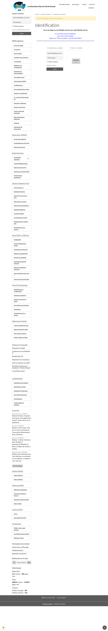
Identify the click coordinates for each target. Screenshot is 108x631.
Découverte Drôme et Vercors (20, 516)
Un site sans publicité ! (20, 145)
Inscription (76, 62)
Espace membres (46, 15)
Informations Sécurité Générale (20, 277)
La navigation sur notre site (21, 149)
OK (29, 587)
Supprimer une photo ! (19, 578)
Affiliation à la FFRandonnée (18, 68)
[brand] (31, 6)
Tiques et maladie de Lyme (21, 344)
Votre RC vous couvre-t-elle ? (21, 206)
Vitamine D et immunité (20, 364)
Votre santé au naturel (20, 352)
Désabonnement (17, 575)
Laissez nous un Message (20, 572)
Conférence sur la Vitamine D (21, 371)
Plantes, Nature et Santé (21, 356)
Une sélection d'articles (20, 414)
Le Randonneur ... (18, 87)
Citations (16, 128)
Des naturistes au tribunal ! (21, 323)
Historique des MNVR (20, 83)
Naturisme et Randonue (20, 510)
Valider (55, 69)
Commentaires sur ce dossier (20, 332)
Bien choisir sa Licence (20, 211)
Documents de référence (21, 263)
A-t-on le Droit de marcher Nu (21, 103)
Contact (84, 4)
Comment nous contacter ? (21, 58)
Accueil (37, 15)
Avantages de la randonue (21, 402)
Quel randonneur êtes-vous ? (21, 289)
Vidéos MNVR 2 (18, 500)
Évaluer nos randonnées (20, 97)
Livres (15, 535)
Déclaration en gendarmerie (18, 185)
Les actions (17, 50)
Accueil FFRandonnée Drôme (20, 258)
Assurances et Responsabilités (18, 74)
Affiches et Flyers (19, 562)
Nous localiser (18, 54)
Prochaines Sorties (63, 4)
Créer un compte (16, 30)
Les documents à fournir (21, 230)
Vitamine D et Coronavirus (20, 379)
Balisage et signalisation (21, 267)
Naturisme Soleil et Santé (21, 348)
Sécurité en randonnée (20, 271)
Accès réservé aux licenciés (19, 295)
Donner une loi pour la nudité (20, 318)
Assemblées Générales (17, 165)
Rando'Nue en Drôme (20, 406)
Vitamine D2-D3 (17, 375)
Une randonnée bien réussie (19, 92)
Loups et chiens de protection (19, 117)
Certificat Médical (19, 226)
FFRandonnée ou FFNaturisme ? (18, 308)
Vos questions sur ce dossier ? (19, 241)
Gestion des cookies (60, 628)
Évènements (17, 327)
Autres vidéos (18, 525)
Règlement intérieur (19, 201)
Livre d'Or (91, 4)
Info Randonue (18, 418)
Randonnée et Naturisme (21, 410)
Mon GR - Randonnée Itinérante (20, 283)
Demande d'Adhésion (20, 222)
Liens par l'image (18, 46)
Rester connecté (53, 62)
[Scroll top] (105, 628)
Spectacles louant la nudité (21, 521)
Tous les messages (17, 486)
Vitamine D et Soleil (18, 367)
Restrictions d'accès (19, 153)
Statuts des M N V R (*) (20, 174)
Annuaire (91, 8)
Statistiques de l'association (18, 133)
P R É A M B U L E (19, 197)
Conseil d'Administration (21, 170)
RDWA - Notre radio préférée (20, 551)
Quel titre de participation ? (21, 217)
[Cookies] (3, 627)
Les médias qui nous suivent (19, 557)
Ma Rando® (17, 253)
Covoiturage (17, 62)
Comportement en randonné (19, 424)
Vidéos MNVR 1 (18, 496)
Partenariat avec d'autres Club (21, 235)
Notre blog (75, 4)
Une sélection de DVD (20, 539)
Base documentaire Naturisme (19, 123)
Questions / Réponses (20, 108)
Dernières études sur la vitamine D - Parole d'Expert (21, 386)
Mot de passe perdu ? (51, 65)
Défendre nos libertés (20, 313)
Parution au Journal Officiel (19, 179)
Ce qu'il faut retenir (18, 390)
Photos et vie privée (19, 112)
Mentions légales (47, 628)
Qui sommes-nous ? (19, 79)
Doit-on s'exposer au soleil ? (21, 382)
